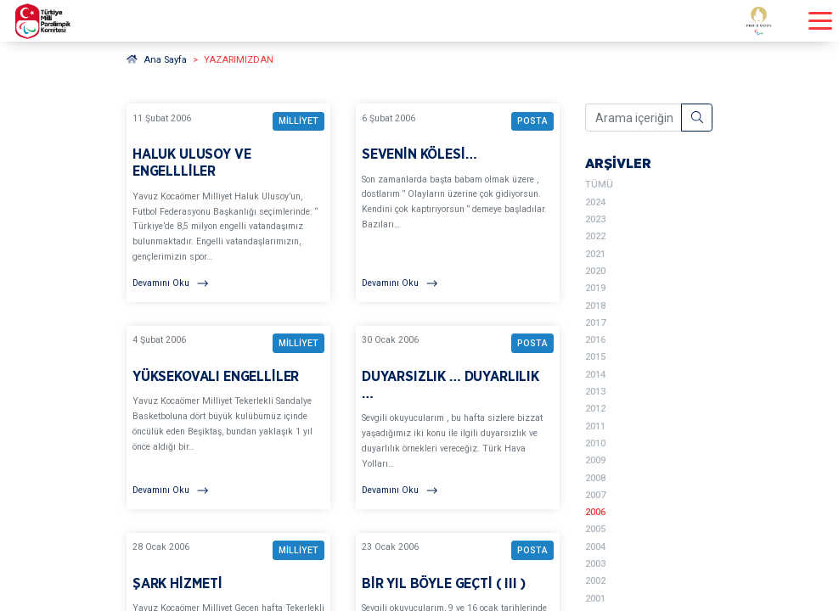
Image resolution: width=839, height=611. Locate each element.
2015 (595, 356)
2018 (595, 305)
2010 (595, 443)
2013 (595, 391)
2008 (595, 478)
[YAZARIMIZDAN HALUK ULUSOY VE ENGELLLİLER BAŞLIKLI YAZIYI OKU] (228, 202)
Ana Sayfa (157, 59)
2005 (595, 529)
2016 (595, 339)
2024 (595, 202)
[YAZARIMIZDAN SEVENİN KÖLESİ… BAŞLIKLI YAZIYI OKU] (458, 202)
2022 (595, 236)
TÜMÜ (599, 184)
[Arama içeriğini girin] (633, 118)
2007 (595, 495)
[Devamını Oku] (228, 283)
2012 (595, 408)
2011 (595, 426)
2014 (595, 374)
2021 (595, 254)
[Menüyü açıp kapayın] (820, 21)
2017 (595, 322)
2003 (595, 563)
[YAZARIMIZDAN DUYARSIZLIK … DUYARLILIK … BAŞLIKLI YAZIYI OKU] (458, 417)
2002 (595, 580)
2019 (595, 288)
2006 (595, 512)
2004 (595, 546)
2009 (595, 460)
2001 (595, 598)
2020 (595, 271)
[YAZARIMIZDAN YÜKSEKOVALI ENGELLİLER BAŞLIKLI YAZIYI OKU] (228, 417)
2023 (595, 219)
